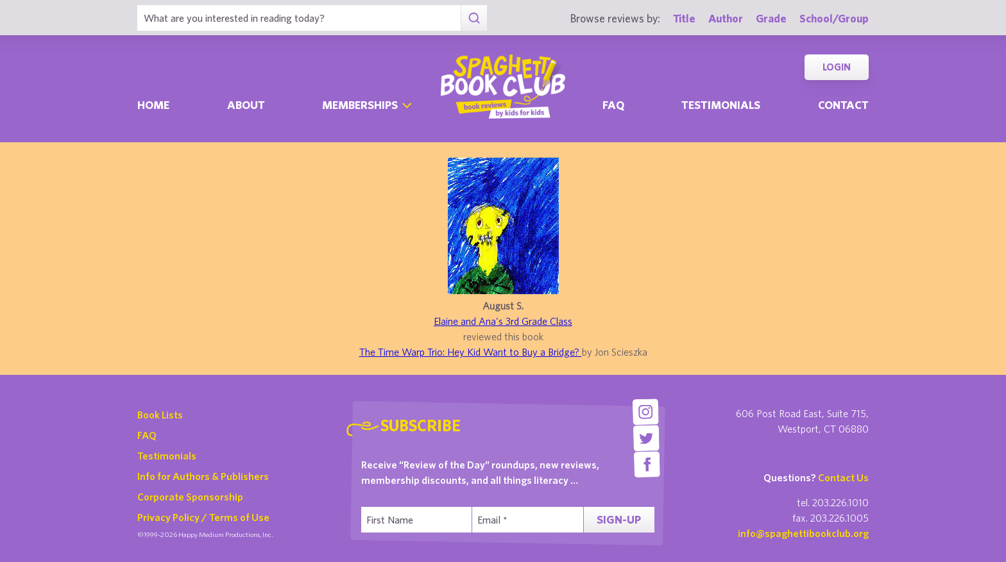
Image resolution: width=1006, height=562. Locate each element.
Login (837, 67)
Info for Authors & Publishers (203, 476)
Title (684, 18)
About (246, 105)
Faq (613, 105)
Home (153, 105)
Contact (843, 105)
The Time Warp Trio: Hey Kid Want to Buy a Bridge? (470, 352)
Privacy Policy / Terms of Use (203, 517)
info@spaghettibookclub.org (803, 533)
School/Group (834, 18)
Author (725, 18)
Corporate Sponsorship (190, 496)
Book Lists (160, 414)
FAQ (147, 435)
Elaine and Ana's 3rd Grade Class (503, 321)
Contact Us (843, 477)
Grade (771, 18)
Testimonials (720, 105)
